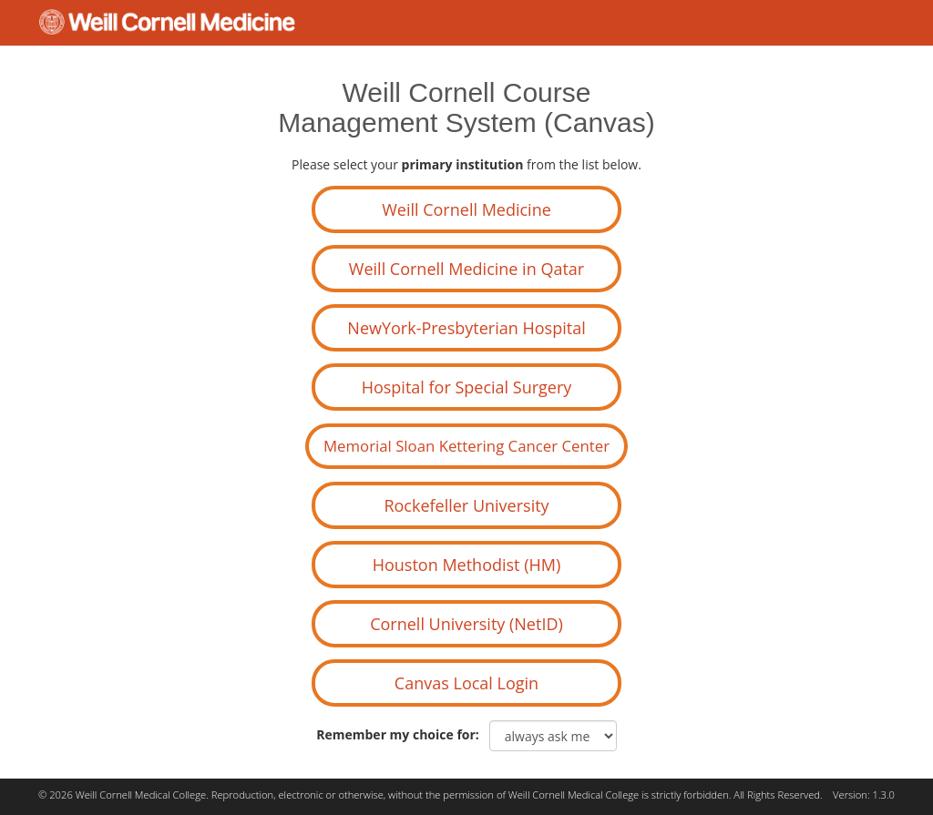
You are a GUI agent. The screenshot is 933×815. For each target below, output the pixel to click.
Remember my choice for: (401, 734)
